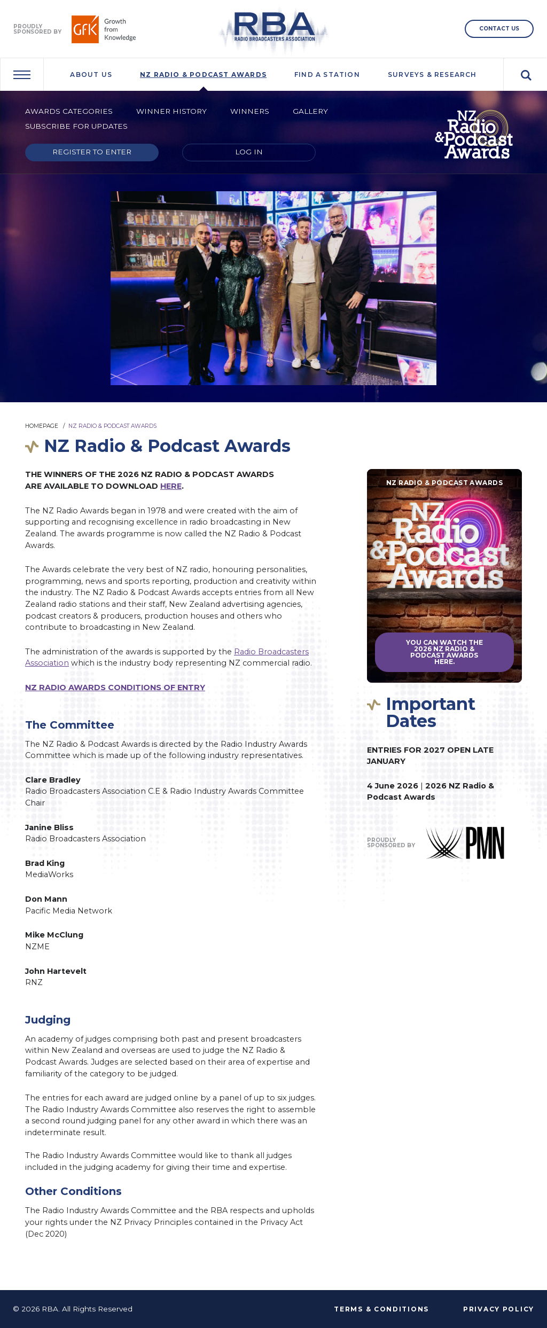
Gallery (310, 111)
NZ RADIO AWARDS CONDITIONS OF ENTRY (115, 687)
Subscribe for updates (76, 126)
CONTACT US (499, 28)
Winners (249, 111)
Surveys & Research (432, 75)
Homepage (41, 426)
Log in (249, 151)
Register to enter (91, 151)
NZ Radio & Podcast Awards (203, 75)
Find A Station (327, 75)
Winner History (171, 111)
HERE (171, 486)
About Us (91, 75)
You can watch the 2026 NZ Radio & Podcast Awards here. (444, 652)
